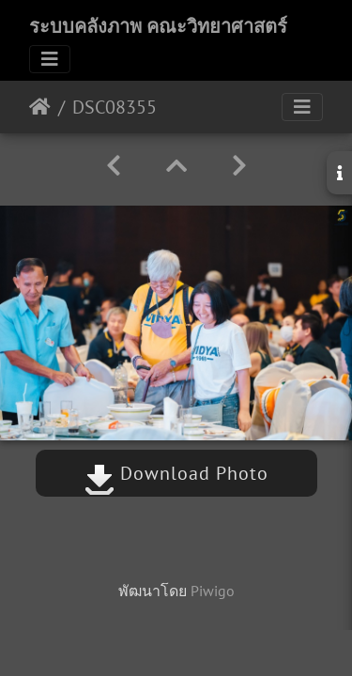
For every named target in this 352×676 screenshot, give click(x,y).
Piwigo (213, 590)
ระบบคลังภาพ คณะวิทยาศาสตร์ (158, 26)
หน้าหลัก (40, 107)
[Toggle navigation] (49, 59)
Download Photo (176, 473)
